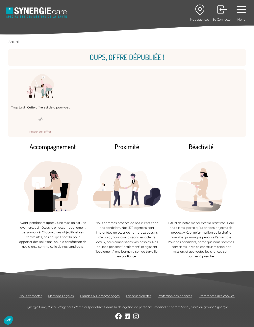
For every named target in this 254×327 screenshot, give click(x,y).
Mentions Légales (61, 296)
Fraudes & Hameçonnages (100, 296)
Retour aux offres (40, 131)
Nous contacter (30, 296)
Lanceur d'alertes (138, 296)
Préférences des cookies (217, 296)
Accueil (14, 42)
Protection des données (175, 296)
